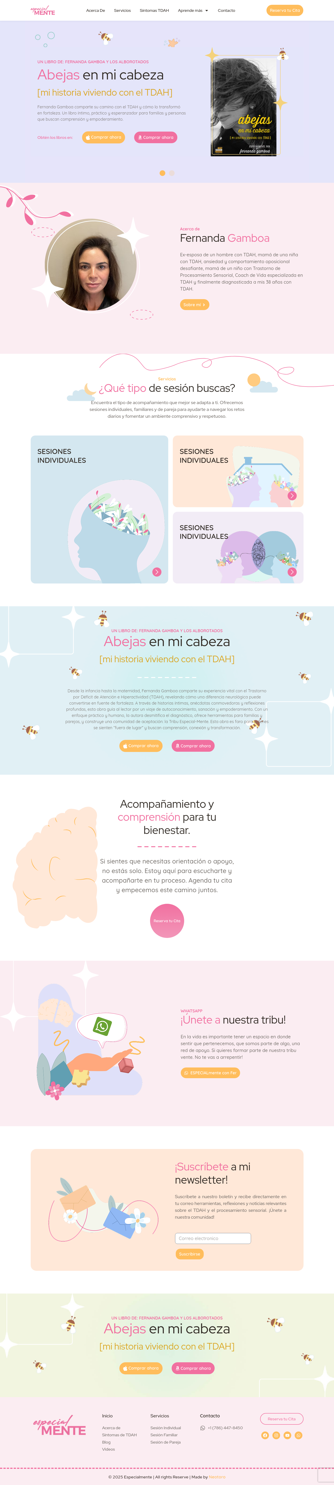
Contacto (226, 10)
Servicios (122, 10)
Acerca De (95, 10)
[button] (162, 173)
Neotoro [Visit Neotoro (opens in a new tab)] (217, 1477)
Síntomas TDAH (154, 10)
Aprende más (193, 10)
